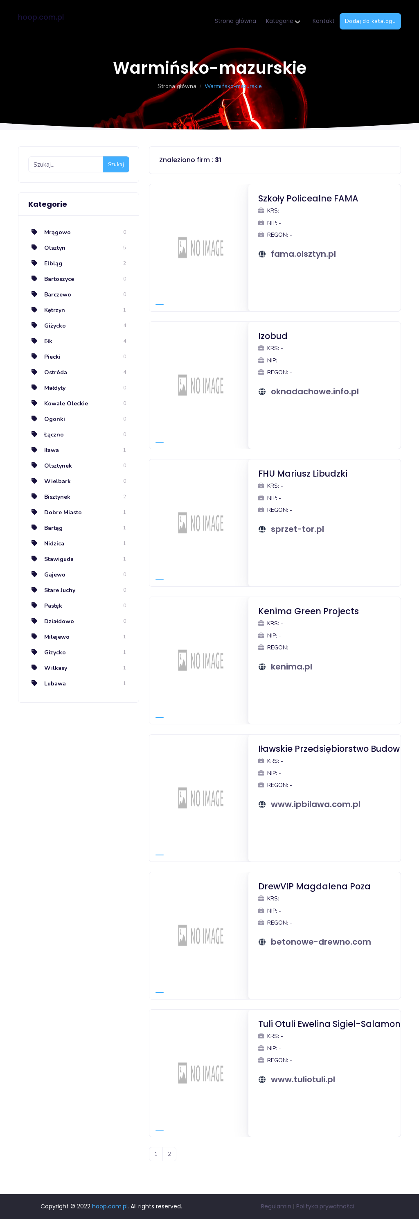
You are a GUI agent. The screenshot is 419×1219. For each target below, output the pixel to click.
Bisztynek (49, 497)
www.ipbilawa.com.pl (315, 804)
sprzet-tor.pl (297, 529)
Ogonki (46, 419)
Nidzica (46, 543)
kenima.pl (291, 666)
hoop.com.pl (41, 17)
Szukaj (116, 164)
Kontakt (324, 21)
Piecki (44, 357)
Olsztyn (46, 248)
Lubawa (47, 684)
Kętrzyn (46, 310)
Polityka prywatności (325, 1206)
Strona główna (235, 21)
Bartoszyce (51, 279)
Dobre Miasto (55, 512)
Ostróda (47, 372)
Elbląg (45, 263)
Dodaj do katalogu (370, 21)
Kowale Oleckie (58, 403)
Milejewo (49, 637)
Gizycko (47, 652)
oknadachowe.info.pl (315, 391)
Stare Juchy (51, 590)
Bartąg (45, 528)
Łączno (46, 435)
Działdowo (51, 621)
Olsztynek (50, 466)
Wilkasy (47, 668)
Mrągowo (49, 232)
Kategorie (283, 21)
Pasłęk (45, 606)
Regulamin (276, 1206)
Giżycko (47, 326)
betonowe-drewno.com (321, 942)
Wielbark (49, 481)
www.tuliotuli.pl (303, 1079)
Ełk (40, 341)
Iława (43, 450)
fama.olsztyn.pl (303, 254)
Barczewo (49, 295)
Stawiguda (51, 559)
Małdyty (46, 388)
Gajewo (46, 575)
